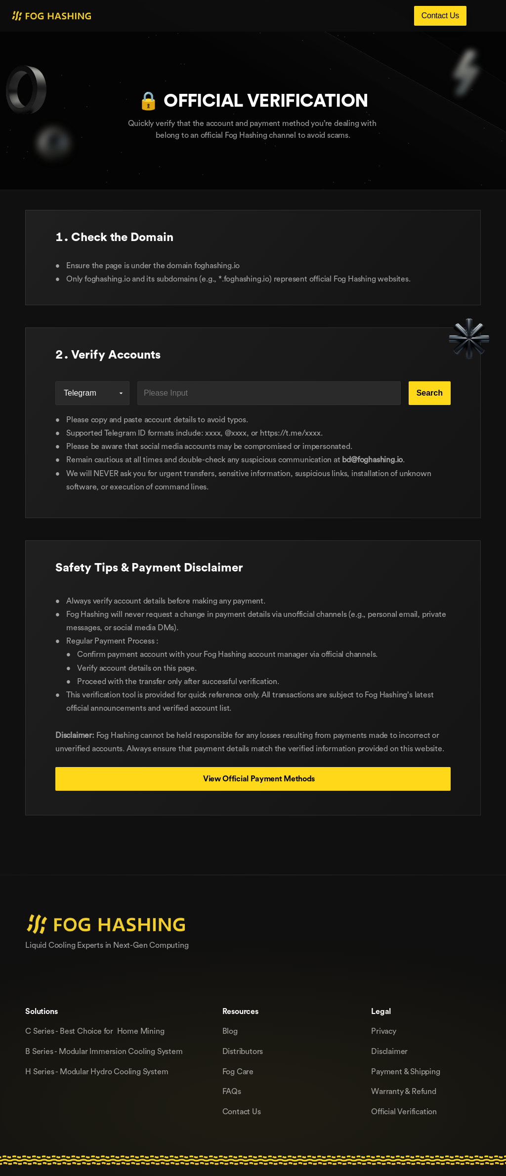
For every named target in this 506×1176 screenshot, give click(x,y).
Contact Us (241, 1111)
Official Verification (404, 1111)
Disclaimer (389, 1051)
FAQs (231, 1091)
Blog (230, 1031)
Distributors (242, 1051)
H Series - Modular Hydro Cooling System (96, 1071)
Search (430, 393)
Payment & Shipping (405, 1071)
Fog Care (237, 1071)
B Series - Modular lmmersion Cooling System (103, 1051)
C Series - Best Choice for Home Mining (94, 1031)
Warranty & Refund (403, 1091)
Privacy (383, 1031)
